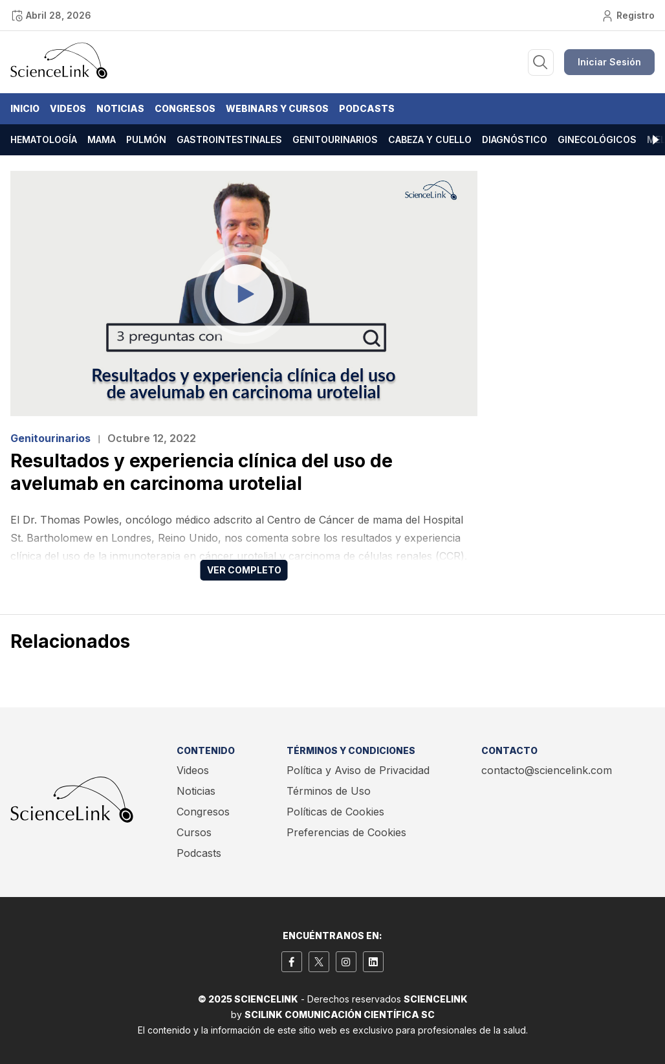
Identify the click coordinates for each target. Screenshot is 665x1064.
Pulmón (146, 139)
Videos (68, 108)
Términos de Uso (329, 790)
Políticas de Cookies (335, 811)
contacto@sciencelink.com (546, 770)
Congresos (185, 108)
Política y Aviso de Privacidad (358, 770)
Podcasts (367, 108)
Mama (101, 139)
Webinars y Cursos (277, 108)
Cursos (194, 832)
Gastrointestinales (229, 139)
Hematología (43, 139)
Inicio (24, 108)
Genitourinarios (335, 139)
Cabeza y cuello (430, 139)
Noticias (120, 108)
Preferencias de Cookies (346, 832)
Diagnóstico (514, 139)
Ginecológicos (597, 139)
